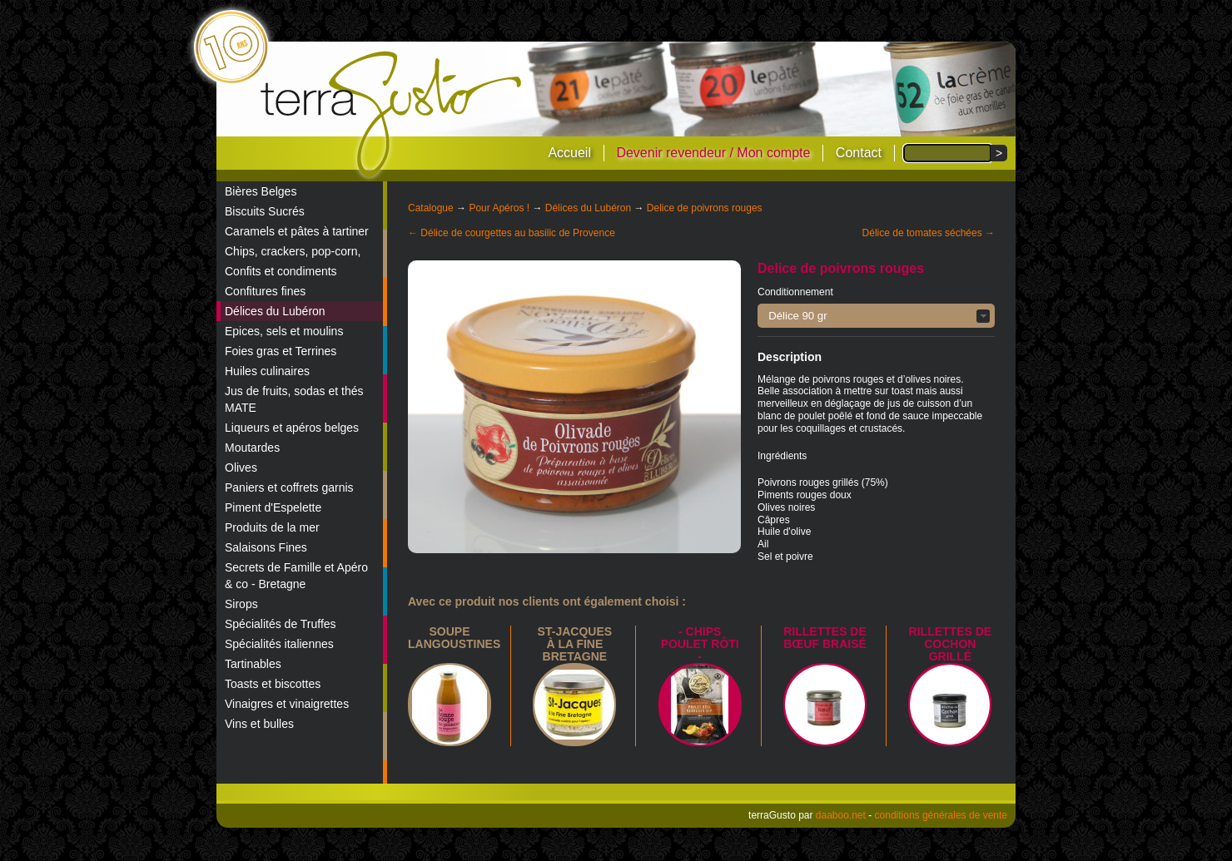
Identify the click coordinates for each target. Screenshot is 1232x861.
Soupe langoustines (454, 638)
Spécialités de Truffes (280, 624)
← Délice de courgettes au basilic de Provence (511, 233)
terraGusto (392, 115)
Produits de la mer (272, 527)
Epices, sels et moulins (284, 331)
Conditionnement (795, 292)
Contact (859, 153)
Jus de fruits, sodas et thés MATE (294, 399)
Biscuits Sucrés (265, 211)
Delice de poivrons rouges (705, 208)
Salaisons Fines (266, 547)
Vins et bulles (259, 723)
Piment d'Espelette (273, 507)
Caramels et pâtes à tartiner (297, 231)
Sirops (241, 604)
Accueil (569, 153)
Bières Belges (260, 191)
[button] (876, 316)
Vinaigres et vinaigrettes (287, 703)
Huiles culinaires (267, 371)
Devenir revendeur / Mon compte (713, 153)
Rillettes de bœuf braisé (825, 638)
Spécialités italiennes (279, 644)
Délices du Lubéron (275, 311)
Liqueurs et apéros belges (292, 427)
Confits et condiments (281, 271)
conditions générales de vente (941, 815)
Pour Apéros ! (499, 208)
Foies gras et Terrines (280, 351)
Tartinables (253, 663)
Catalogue (431, 208)
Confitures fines (265, 291)
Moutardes (252, 447)
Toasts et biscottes (272, 683)
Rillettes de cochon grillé (950, 644)
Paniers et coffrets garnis (289, 487)
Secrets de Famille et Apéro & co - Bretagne (296, 576)
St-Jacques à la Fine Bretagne (575, 644)
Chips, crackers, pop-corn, (292, 251)
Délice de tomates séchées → (928, 233)
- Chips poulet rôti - (700, 644)
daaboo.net (841, 815)
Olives (241, 467)
